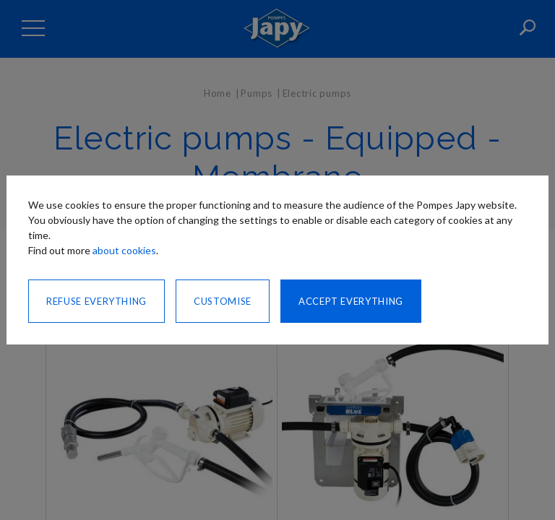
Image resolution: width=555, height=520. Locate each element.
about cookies (124, 250)
